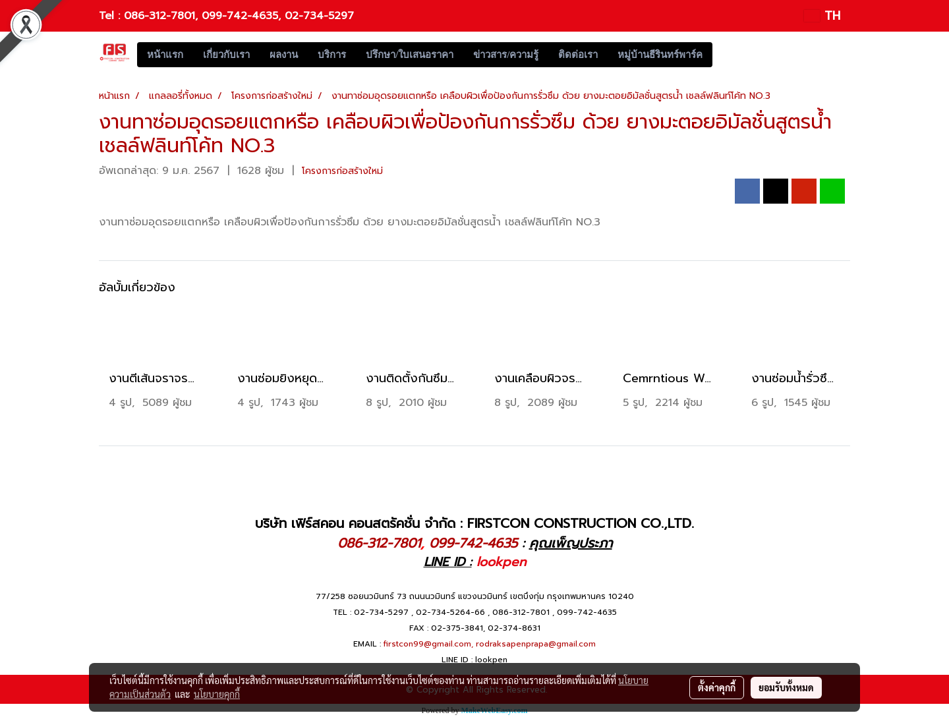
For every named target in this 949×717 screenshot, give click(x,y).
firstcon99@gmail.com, (428, 644)
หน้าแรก (165, 54)
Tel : (111, 16)
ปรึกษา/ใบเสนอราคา (409, 54)
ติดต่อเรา (578, 54)
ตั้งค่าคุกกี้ (716, 687)
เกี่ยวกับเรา (226, 54)
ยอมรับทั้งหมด (786, 687)
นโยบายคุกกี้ (217, 694)
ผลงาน (284, 54)
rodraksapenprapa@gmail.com (536, 644)
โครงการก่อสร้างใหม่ (342, 171)
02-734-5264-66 (450, 612)
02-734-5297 (319, 16)
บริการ (332, 54)
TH (822, 16)
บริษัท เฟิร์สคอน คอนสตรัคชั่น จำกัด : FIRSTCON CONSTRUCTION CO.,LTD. (474, 523)
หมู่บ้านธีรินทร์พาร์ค (660, 54)
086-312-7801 (159, 16)
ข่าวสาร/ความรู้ (505, 54)
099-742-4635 (240, 16)
